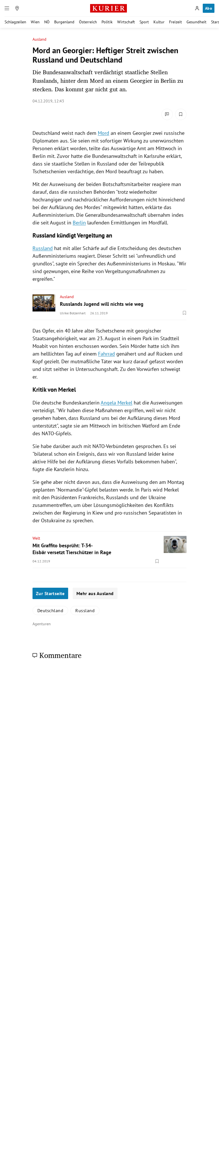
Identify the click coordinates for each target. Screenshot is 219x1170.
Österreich (88, 21)
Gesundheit (196, 21)
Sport (144, 21)
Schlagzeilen (15, 21)
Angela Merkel (116, 402)
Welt (36, 538)
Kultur (159, 21)
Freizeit (175, 21)
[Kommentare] (167, 114)
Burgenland (64, 21)
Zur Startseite (50, 593)
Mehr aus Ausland (95, 593)
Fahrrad (106, 353)
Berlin (79, 222)
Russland (43, 248)
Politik (107, 21)
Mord (103, 133)
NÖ (47, 21)
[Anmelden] (197, 8)
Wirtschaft (126, 21)
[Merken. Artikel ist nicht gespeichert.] (180, 114)
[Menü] (6, 8)
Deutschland (50, 610)
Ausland (40, 39)
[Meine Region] (17, 8)
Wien (35, 21)
